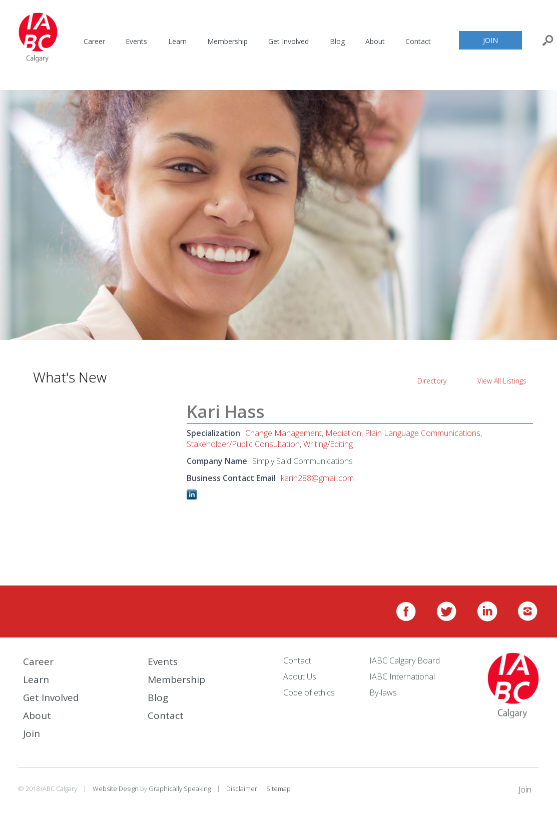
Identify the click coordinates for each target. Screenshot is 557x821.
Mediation (343, 433)
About (375, 41)
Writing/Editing (328, 444)
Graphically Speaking (180, 788)
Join (490, 40)
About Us (299, 676)
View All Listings (501, 381)
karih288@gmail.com (317, 478)
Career (94, 41)
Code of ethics (309, 692)
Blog (337, 41)
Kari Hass (225, 411)
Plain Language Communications (422, 433)
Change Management (283, 433)
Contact (418, 41)
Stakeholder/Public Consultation (243, 444)
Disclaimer (241, 788)
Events (136, 41)
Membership (227, 41)
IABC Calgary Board (404, 660)
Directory (431, 381)
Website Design (116, 788)
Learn (177, 41)
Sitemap (278, 788)
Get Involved (288, 41)
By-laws (383, 692)
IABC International (402, 676)
